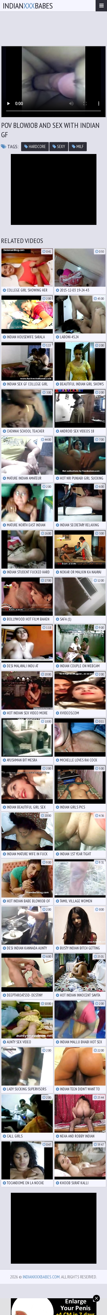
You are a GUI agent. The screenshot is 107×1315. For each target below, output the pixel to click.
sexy (59, 146)
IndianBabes (28, 5)
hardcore (35, 146)
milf (78, 146)
